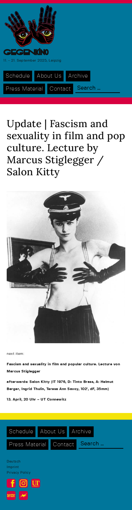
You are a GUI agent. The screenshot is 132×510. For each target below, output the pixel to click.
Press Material (24, 89)
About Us (49, 76)
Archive (78, 76)
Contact (60, 89)
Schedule (18, 76)
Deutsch (14, 461)
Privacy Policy (19, 472)
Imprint (13, 467)
